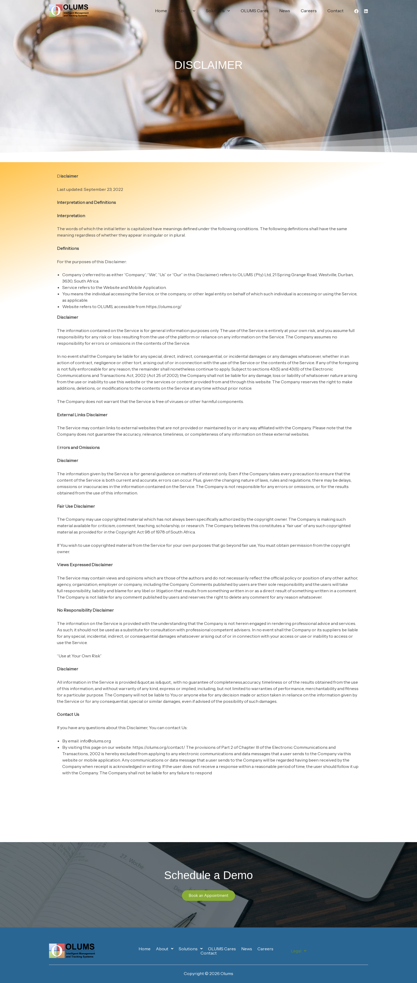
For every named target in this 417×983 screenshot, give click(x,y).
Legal (298, 951)
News (290, 10)
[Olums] (69, 10)
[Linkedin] (366, 11)
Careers (312, 10)
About (198, 10)
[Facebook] (356, 11)
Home (175, 10)
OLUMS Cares (262, 10)
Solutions (227, 10)
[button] (204, 10)
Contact (336, 10)
